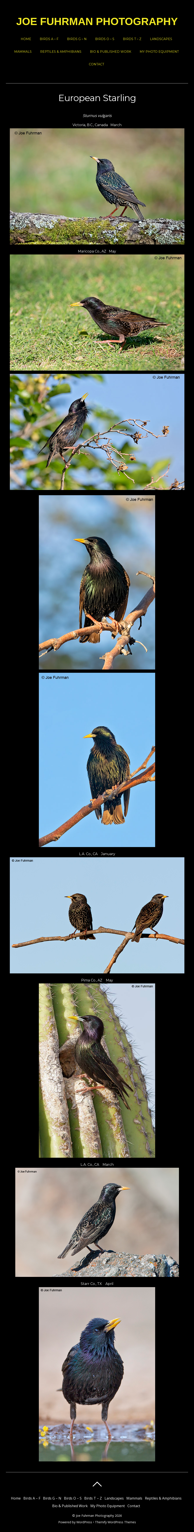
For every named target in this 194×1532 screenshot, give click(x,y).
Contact (96, 64)
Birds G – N (77, 39)
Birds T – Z (132, 39)
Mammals (23, 52)
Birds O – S (104, 39)
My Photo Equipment (159, 52)
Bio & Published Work (110, 52)
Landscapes (161, 39)
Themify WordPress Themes (115, 1522)
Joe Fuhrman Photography (95, 1515)
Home (26, 39)
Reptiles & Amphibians (60, 52)
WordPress (84, 1522)
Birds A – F (49, 39)
